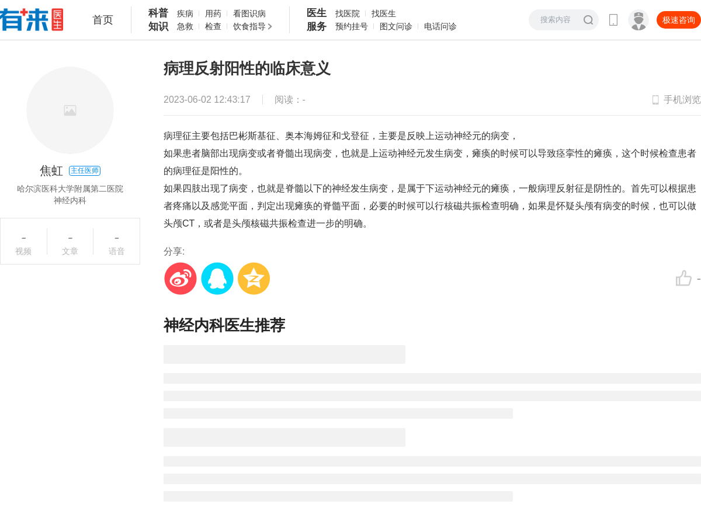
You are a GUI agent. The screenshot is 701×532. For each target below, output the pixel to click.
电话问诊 (440, 26)
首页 (102, 20)
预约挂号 (351, 26)
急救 (185, 26)
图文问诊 (396, 26)
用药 (213, 13)
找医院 (347, 13)
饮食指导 (249, 26)
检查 (213, 26)
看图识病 (249, 13)
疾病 (185, 13)
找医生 (384, 13)
